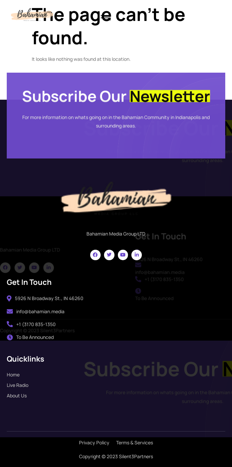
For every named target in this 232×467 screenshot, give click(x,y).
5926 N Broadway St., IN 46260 (45, 298)
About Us (17, 395)
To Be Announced (30, 337)
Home (13, 374)
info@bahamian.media (36, 311)
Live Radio (17, 385)
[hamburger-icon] (105, 18)
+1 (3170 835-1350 (31, 324)
